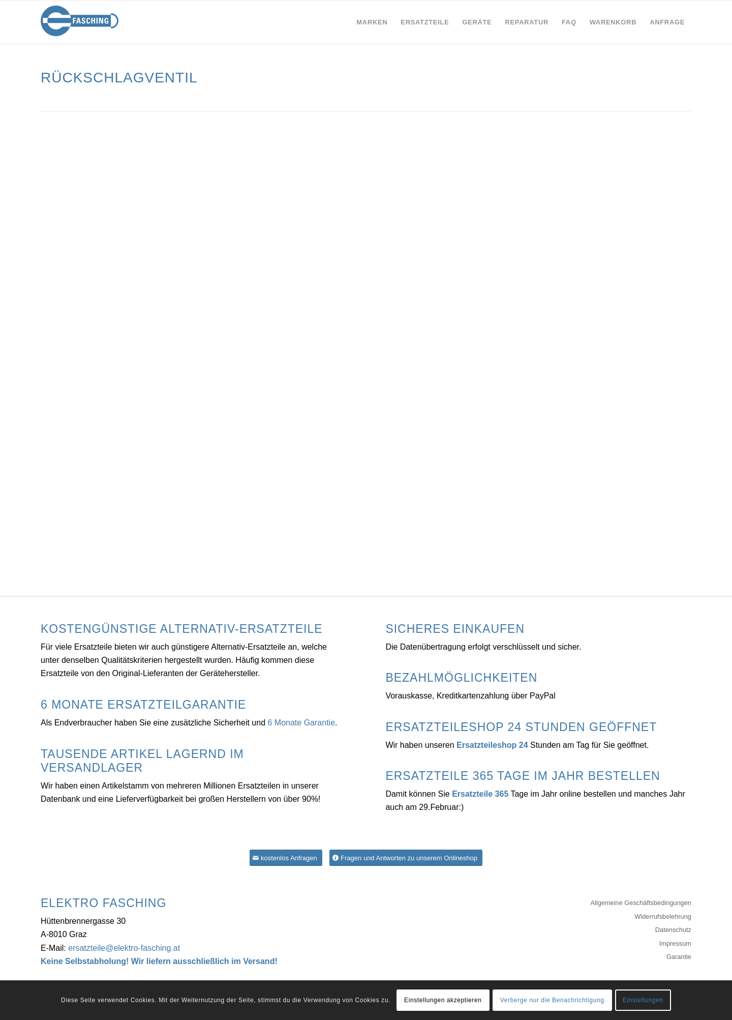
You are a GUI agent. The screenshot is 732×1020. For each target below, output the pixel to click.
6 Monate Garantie (302, 722)
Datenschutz (673, 930)
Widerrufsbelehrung (662, 916)
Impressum (675, 943)
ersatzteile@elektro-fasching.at (124, 948)
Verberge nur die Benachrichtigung (552, 1000)
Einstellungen (643, 1000)
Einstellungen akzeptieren (442, 1000)
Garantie (678, 956)
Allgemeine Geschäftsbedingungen (640, 903)
